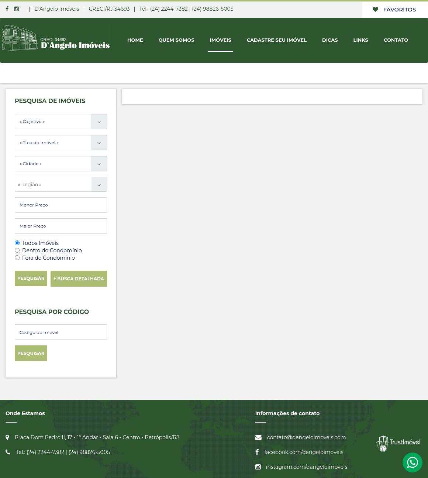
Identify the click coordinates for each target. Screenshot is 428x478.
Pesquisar (31, 278)
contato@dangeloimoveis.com (306, 437)
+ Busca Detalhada (79, 278)
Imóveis (220, 40)
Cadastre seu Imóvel (277, 40)
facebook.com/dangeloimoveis (304, 452)
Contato (396, 40)
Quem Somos (176, 40)
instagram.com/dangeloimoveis (307, 467)
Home (135, 40)
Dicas (330, 40)
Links (360, 40)
